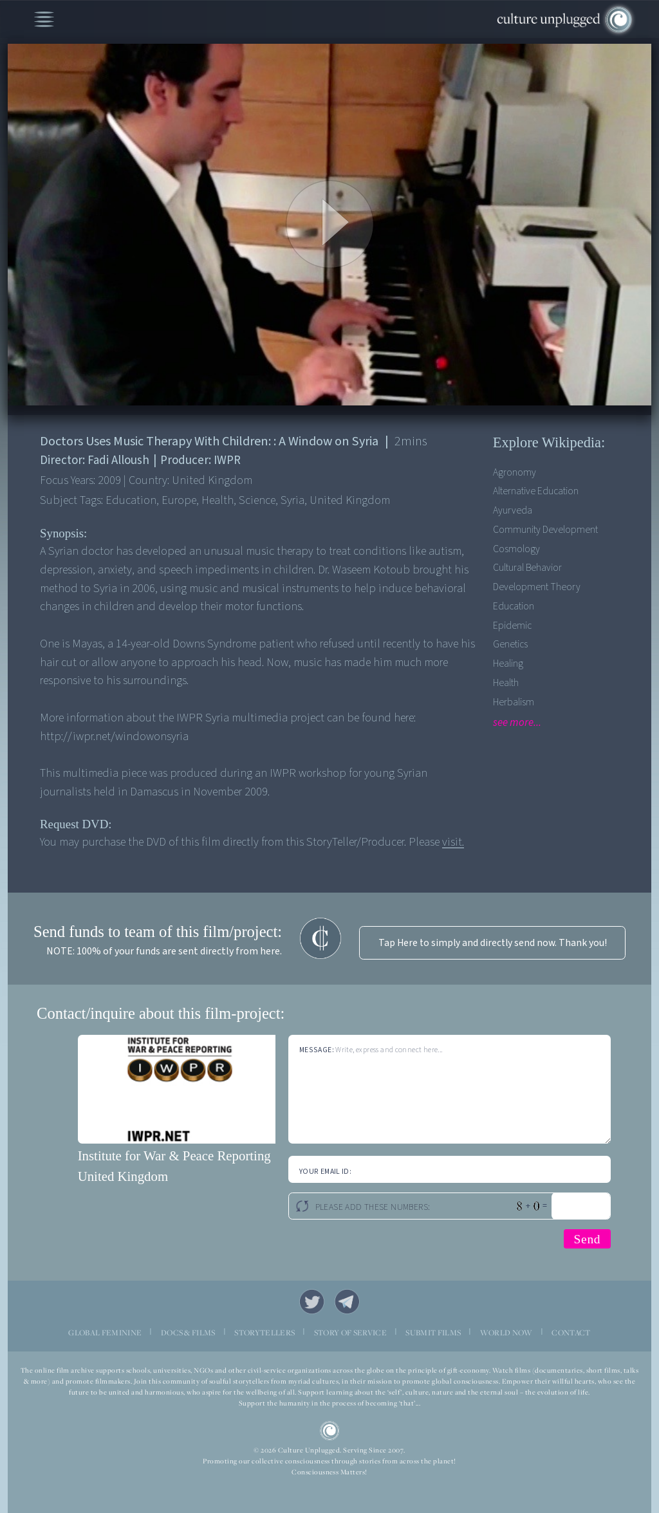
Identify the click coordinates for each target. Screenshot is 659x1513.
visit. (453, 841)
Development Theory (536, 587)
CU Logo (330, 1431)
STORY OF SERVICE (350, 1332)
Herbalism (513, 702)
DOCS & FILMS (188, 1332)
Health (506, 683)
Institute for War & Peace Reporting (174, 1155)
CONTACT (571, 1332)
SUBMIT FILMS (433, 1332)
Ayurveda (512, 510)
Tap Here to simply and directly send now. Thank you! (492, 943)
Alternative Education (536, 491)
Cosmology (516, 549)
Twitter (311, 1301)
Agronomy (514, 472)
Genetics (510, 644)
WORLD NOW (506, 1332)
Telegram (347, 1301)
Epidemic (512, 625)
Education (513, 606)
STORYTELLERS (264, 1332)
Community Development (545, 530)
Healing (508, 663)
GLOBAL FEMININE (105, 1332)
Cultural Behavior (527, 568)
